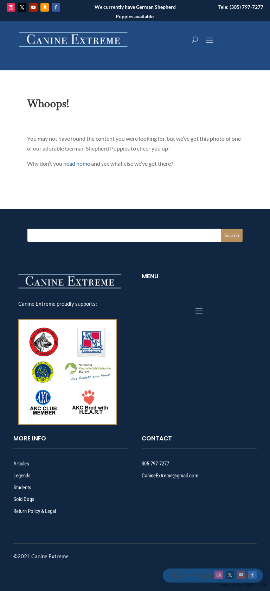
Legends (22, 475)
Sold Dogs (23, 499)
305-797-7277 (155, 463)
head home (76, 163)
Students (22, 487)
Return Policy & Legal (34, 511)
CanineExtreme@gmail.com (170, 475)
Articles (21, 463)
